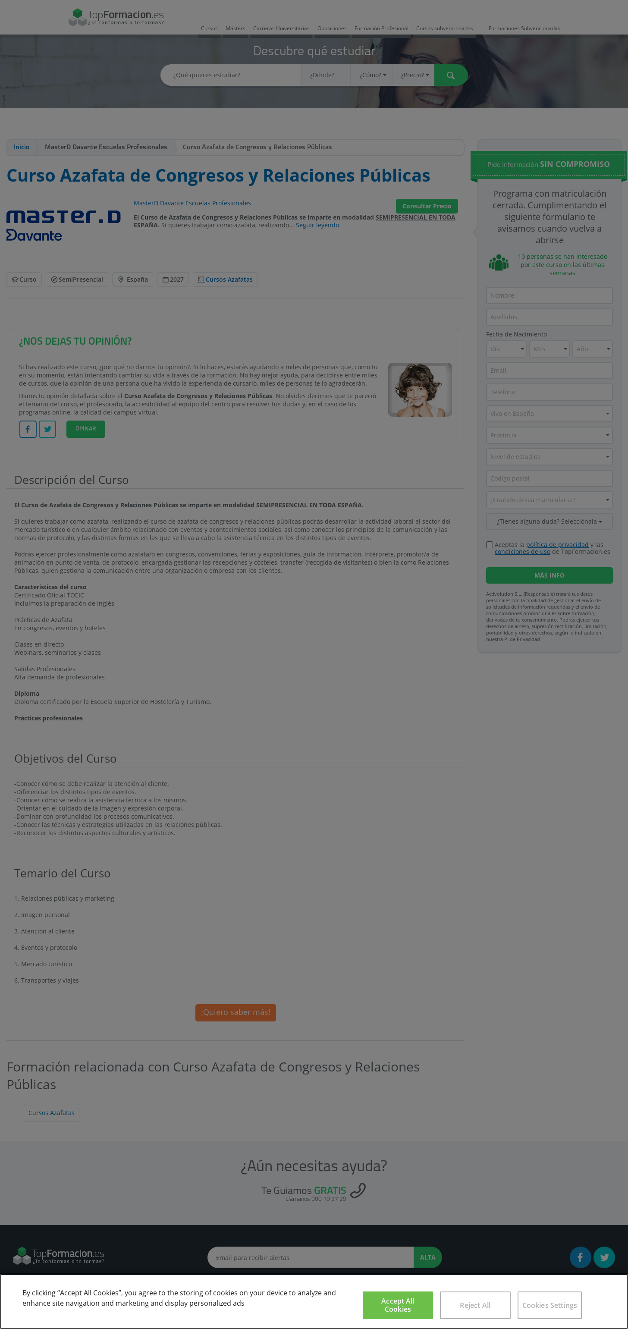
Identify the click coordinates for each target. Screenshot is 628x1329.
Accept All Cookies (397, 1305)
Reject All (475, 1305)
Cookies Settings (550, 1305)
